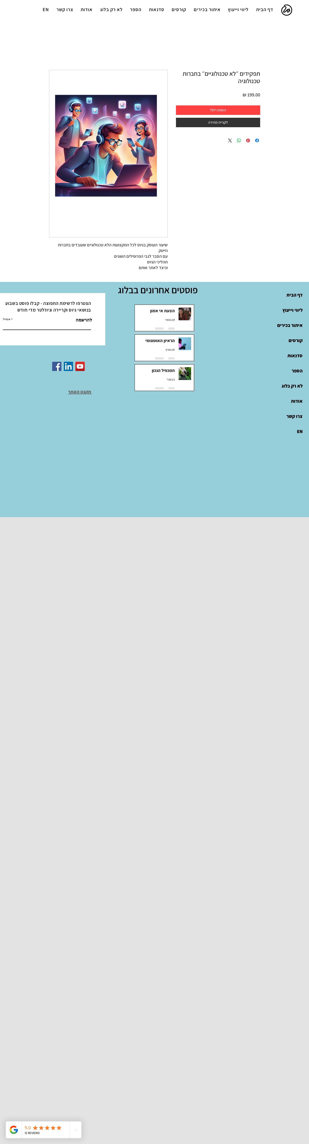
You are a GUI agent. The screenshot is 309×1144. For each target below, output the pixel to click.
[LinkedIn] (68, 366)
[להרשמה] (80, 320)
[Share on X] (230, 140)
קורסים (296, 340)
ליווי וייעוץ (292, 310)
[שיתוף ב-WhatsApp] (239, 140)
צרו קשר (294, 416)
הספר (297, 371)
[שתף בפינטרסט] (248, 140)
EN (300, 431)
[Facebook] (56, 366)
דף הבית (294, 295)
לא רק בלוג (292, 386)
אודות (297, 401)
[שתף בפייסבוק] (257, 140)
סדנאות (295, 356)
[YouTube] (80, 366)
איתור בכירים (290, 325)
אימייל (6, 319)
